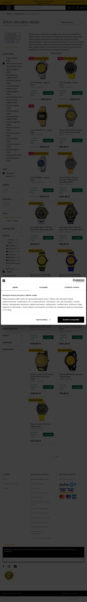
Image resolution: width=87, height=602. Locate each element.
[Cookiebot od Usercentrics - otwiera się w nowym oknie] (74, 280)
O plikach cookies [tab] (72, 287)
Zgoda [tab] (15, 287)
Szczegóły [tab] (43, 287)
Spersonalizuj (43, 319)
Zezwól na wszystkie (71, 319)
